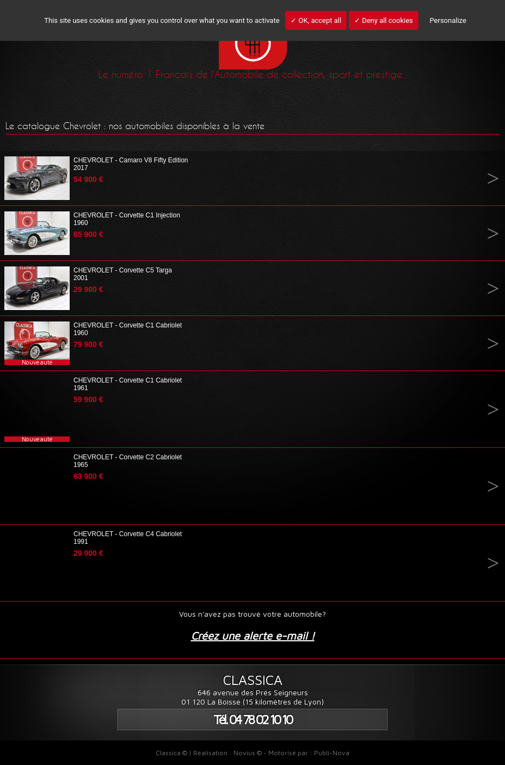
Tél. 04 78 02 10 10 (252, 719)
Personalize (447, 20)
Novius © (247, 753)
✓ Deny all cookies (383, 20)
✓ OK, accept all (316, 20)
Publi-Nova (331, 753)
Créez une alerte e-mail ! (253, 635)
